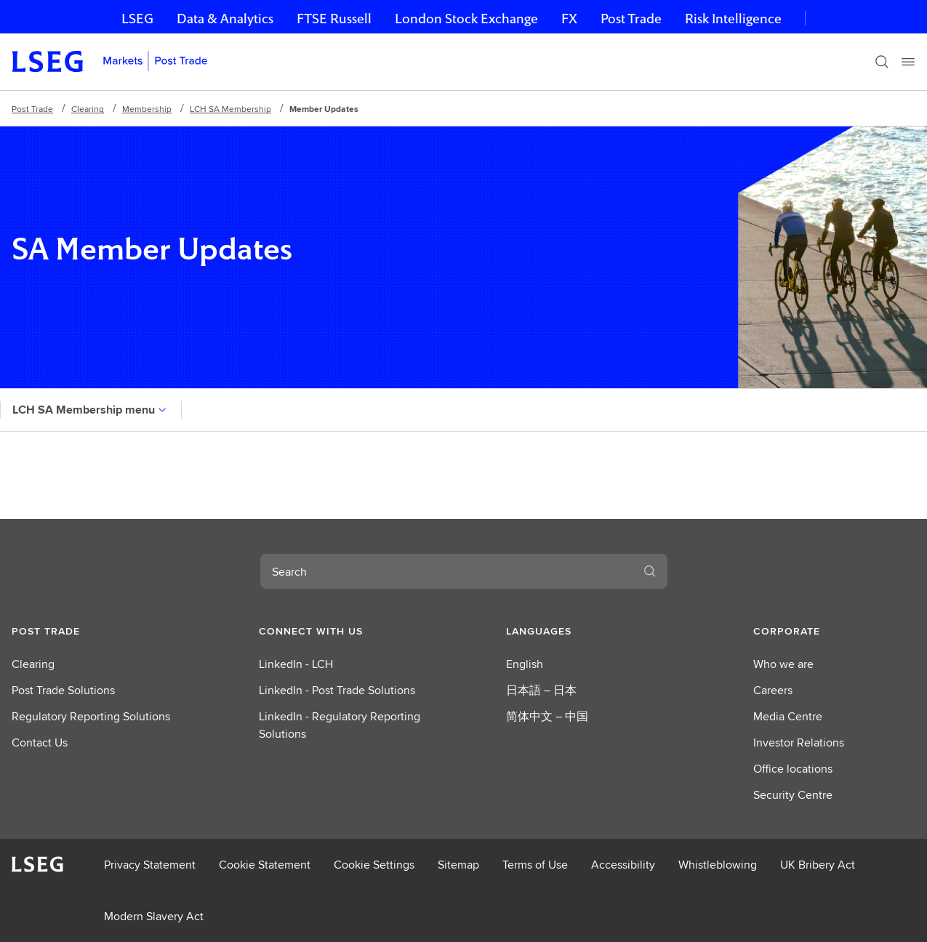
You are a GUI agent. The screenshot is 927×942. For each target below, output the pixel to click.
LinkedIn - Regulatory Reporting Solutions (339, 725)
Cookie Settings (374, 864)
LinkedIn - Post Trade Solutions (337, 690)
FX (569, 18)
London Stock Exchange (466, 18)
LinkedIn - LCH (296, 664)
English (524, 664)
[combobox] (446, 571)
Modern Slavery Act (154, 916)
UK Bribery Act (817, 864)
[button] (93, 631)
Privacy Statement (150, 864)
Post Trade (631, 18)
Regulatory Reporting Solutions (91, 716)
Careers (772, 690)
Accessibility (623, 864)
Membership (147, 108)
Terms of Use (535, 864)
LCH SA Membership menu (90, 409)
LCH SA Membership (230, 108)
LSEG (137, 18)
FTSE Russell (334, 18)
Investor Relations (798, 742)
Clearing (87, 108)
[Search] (882, 62)
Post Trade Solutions (63, 690)
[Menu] (908, 62)
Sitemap (458, 864)
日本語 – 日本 (541, 690)
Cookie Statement (264, 864)
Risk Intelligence (733, 18)
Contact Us (40, 742)
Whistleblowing (717, 864)
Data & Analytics (225, 18)
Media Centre (787, 716)
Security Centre (792, 794)
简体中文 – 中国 (547, 716)
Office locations (792, 768)
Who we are (783, 664)
